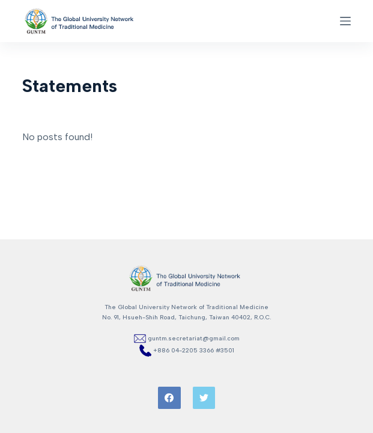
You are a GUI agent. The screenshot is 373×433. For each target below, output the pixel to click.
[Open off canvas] (345, 21)
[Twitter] (204, 398)
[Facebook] (169, 398)
